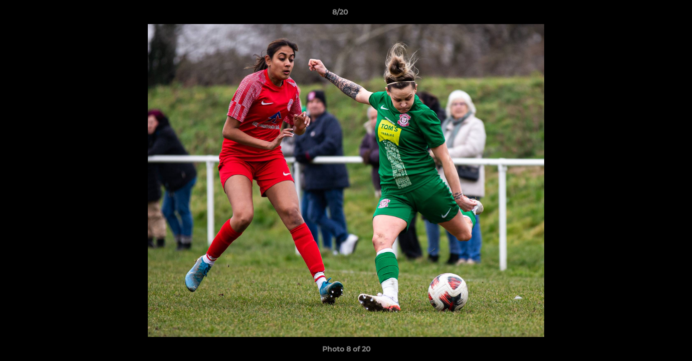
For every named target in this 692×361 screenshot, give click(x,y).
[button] (650, 14)
